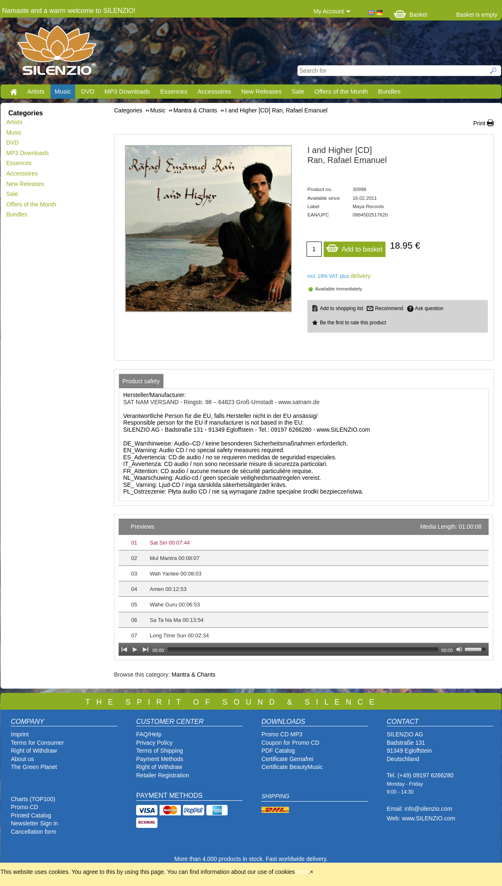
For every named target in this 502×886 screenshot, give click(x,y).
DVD (87, 91)
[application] (304, 587)
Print (479, 123)
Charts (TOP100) (33, 799)
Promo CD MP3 (281, 734)
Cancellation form (34, 831)
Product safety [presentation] (141, 381)
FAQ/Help (149, 734)
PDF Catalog (278, 750)
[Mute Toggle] (459, 649)
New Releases (261, 91)
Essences (173, 91)
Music (63, 91)
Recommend (389, 308)
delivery (360, 275)
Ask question (429, 308)
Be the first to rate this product (353, 323)
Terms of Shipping (159, 750)
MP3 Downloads (127, 91)
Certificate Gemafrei (287, 759)
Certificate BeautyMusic (292, 767)
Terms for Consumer (37, 742)
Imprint (20, 734)
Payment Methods (159, 759)
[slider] (302, 649)
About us (22, 759)
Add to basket (354, 247)
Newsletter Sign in (34, 823)
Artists (36, 91)
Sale (298, 91)
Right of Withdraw (34, 750)
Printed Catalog (31, 815)
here (302, 871)
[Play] (135, 649)
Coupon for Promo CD (290, 742)
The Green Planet (34, 767)
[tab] (141, 381)
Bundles (389, 91)
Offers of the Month (341, 91)
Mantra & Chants (194, 674)
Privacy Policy (154, 742)
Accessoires (214, 91)
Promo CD (24, 807)
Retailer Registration (162, 775)
